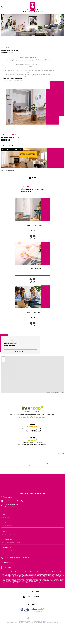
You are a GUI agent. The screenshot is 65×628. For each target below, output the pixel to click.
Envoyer (7, 568)
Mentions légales (25, 623)
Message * (6, 548)
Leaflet (47, 393)
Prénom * (5, 523)
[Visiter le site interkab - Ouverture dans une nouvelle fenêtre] (38, 610)
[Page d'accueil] (32, 7)
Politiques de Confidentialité (22, 583)
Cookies (56, 623)
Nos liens (36, 623)
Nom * (4, 514)
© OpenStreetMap (60, 393)
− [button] (3, 361)
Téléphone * (7, 540)
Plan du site (17, 623)
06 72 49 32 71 (8, 498)
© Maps (52, 393)
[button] (30, 179)
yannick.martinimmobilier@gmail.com (16, 501)
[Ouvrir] (2, 7)
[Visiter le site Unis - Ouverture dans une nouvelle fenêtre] (24, 610)
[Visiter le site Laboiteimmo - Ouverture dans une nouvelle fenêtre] (32, 619)
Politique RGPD (50, 623)
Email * (4, 531)
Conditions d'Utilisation (36, 583)
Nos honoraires (10, 623)
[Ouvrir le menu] (63, 7)
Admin (31, 623)
